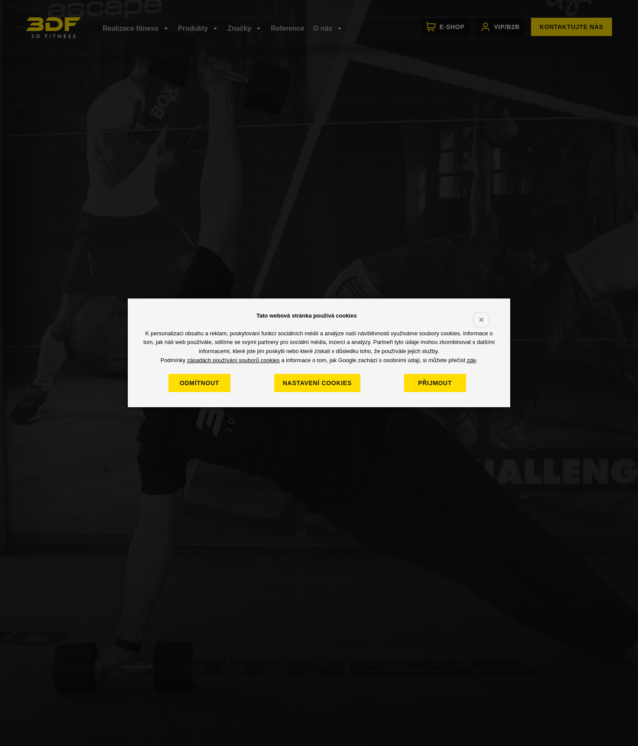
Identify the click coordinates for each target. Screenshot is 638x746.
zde (471, 360)
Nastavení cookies (318, 382)
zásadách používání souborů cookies (233, 360)
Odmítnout (200, 382)
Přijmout (436, 382)
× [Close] (481, 319)
